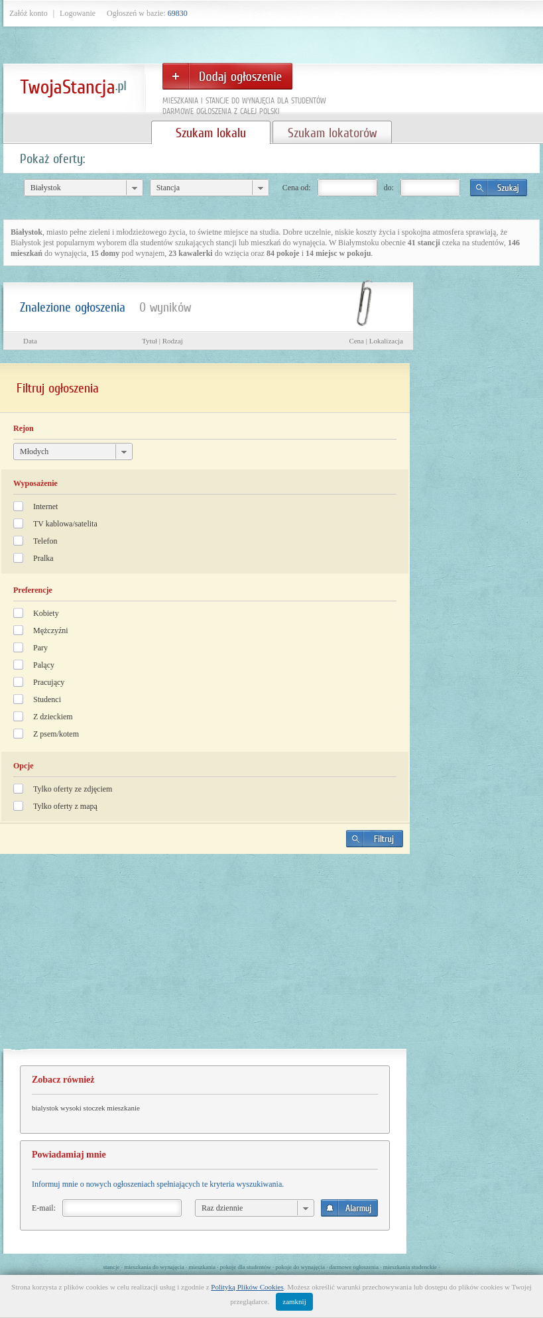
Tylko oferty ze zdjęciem (72, 789)
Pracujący (48, 682)
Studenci (47, 699)
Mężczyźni (50, 630)
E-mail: (44, 1208)
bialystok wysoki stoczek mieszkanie (86, 1108)
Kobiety (46, 613)
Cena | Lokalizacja (376, 341)
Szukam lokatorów (332, 132)
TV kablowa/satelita (65, 523)
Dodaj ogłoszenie (227, 76)
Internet (45, 506)
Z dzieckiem (53, 716)
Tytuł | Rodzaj (162, 341)
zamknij (294, 1301)
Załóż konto (28, 13)
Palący (43, 665)
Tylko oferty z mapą (65, 806)
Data (30, 341)
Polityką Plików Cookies (247, 1287)
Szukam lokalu (211, 132)
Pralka (43, 558)
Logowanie (77, 13)
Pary (40, 647)
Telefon (45, 541)
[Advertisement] (205, 957)
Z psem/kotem (56, 734)
